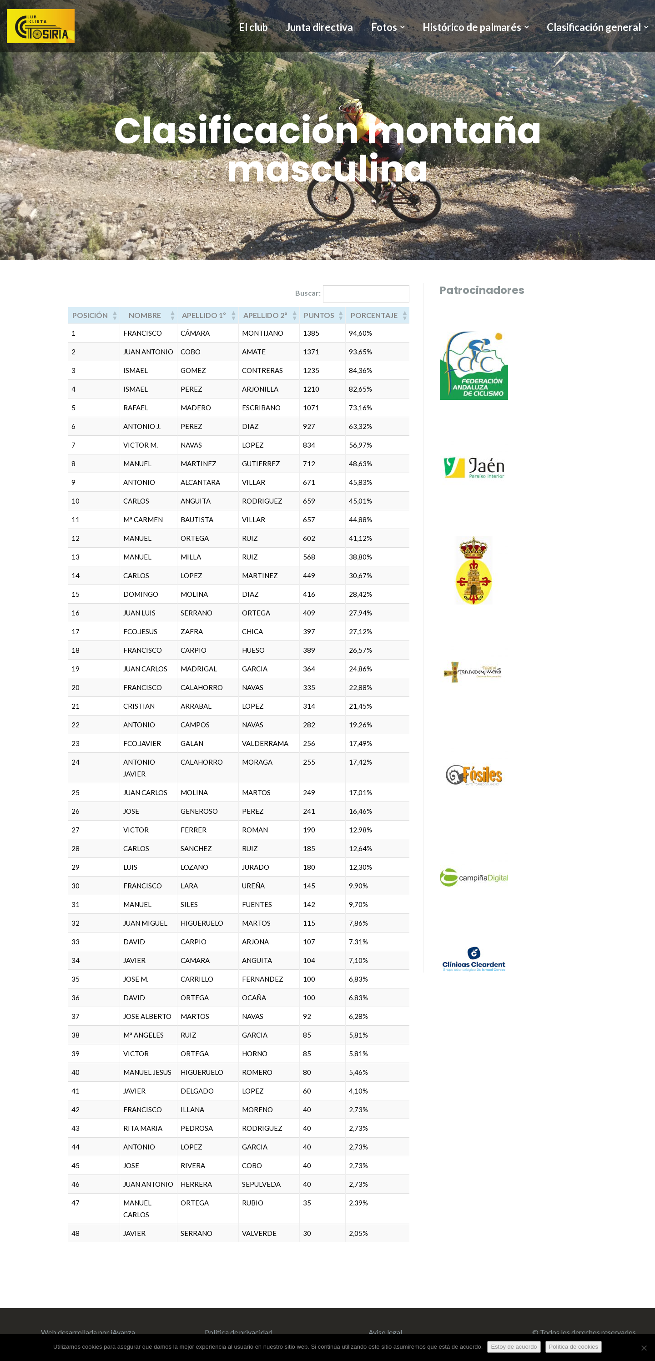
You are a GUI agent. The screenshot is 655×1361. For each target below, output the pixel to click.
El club (253, 27)
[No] (643, 1347)
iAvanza (123, 1332)
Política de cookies (573, 1346)
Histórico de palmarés (472, 27)
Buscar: (308, 292)
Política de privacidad (238, 1332)
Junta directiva (319, 27)
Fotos (384, 27)
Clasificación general (594, 27)
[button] (114, 315)
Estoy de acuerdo (514, 1346)
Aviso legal (385, 1332)
